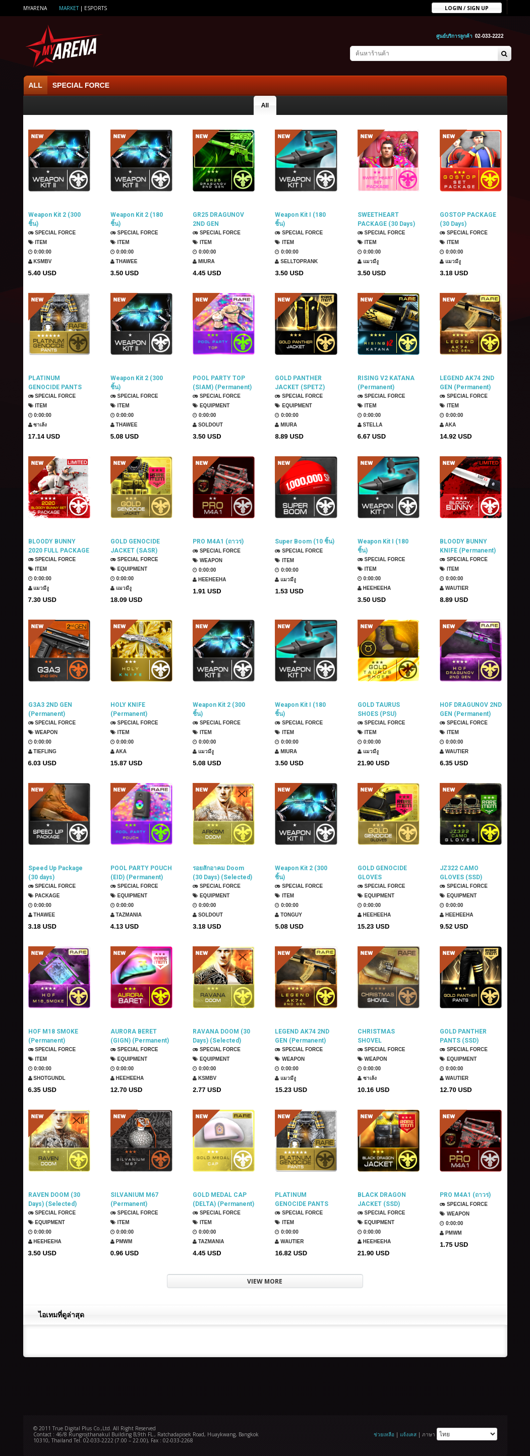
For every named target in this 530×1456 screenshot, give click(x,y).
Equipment (211, 405)
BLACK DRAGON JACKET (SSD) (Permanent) (382, 1199)
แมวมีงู (368, 261)
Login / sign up (467, 7)
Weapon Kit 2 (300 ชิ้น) (54, 219)
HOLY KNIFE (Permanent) (128, 709)
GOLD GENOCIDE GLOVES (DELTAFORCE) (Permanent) (382, 873)
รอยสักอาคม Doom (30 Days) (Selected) (222, 873)
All (265, 105)
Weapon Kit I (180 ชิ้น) (300, 219)
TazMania (126, 915)
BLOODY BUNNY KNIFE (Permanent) (468, 546)
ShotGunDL (47, 1078)
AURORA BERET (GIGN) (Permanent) (139, 1036)
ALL (35, 85)
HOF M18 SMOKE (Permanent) (53, 1036)
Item (37, 242)
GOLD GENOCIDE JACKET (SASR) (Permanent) (135, 546)
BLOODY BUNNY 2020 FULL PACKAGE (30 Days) (58, 546)
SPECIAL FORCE (80, 85)
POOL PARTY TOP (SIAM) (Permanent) (222, 383)
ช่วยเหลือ (384, 1434)
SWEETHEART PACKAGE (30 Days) (386, 219)
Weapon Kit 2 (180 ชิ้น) (136, 219)
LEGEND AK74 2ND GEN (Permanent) (467, 383)
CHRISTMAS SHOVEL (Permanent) (376, 1036)
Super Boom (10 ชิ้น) (304, 541)
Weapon (207, 560)
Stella (370, 425)
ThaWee (124, 261)
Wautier (454, 588)
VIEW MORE (264, 1281)
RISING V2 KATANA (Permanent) (386, 383)
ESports (95, 8)
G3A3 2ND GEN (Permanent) (50, 709)
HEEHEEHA (209, 579)
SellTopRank (296, 261)
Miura (204, 261)
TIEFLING (42, 751)
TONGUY (288, 915)
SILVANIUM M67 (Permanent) (134, 1199)
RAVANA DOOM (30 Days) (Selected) (221, 1036)
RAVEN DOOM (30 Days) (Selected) (54, 1199)
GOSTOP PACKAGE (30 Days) (468, 219)
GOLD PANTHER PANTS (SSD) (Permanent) (463, 1036)
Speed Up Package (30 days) (55, 873)
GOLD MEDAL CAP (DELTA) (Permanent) (223, 1199)
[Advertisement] (265, 1385)
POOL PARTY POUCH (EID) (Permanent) (141, 873)
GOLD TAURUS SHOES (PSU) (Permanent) (379, 709)
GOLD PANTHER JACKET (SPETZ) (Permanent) (300, 383)
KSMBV (40, 261)
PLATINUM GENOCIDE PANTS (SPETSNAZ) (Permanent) (301, 1199)
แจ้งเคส (408, 1434)
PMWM (121, 1241)
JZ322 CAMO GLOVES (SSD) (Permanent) (461, 873)
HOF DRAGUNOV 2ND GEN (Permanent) (471, 709)
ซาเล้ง (37, 425)
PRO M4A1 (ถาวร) (218, 541)
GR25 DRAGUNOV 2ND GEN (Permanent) (218, 219)
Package (44, 895)
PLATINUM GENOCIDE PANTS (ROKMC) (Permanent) (55, 383)
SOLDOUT (208, 425)
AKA (448, 425)
